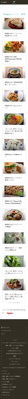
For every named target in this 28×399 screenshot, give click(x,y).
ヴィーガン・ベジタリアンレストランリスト (15, 343)
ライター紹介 (6, 382)
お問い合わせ (6, 392)
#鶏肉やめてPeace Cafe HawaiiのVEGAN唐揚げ (13, 202)
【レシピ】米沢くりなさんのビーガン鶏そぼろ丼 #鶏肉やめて (14, 131)
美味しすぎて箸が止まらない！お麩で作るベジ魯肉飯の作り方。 (14, 296)
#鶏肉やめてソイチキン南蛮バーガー (13, 179)
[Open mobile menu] (3, 2)
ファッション (14, 361)
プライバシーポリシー (8, 390)
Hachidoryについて (7, 384)
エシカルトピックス (14, 364)
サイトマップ (6, 395)
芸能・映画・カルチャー (9, 379)
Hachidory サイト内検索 (9, 387)
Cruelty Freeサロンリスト (14, 351)
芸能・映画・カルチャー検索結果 (11, 376)
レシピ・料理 (14, 348)
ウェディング (6, 373)
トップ (14, 340)
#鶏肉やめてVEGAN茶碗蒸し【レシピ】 (13, 83)
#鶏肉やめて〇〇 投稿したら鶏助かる (13, 249)
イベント (4, 371)
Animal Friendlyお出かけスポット (14, 353)
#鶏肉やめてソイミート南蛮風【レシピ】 (13, 34)
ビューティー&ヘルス (14, 359)
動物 (14, 356)
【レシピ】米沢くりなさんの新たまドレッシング (14, 272)
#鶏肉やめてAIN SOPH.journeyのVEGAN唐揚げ (13, 59)
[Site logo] (14, 2)
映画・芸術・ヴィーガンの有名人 (15, 345)
